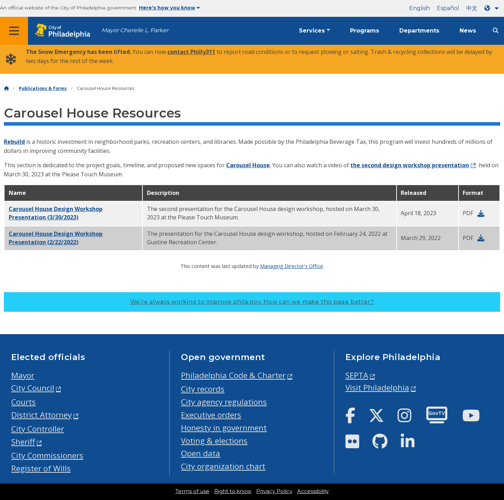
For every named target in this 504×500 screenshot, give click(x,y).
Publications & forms (43, 88)
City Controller (37, 428)
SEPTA (356, 375)
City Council (32, 387)
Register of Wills (41, 468)
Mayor (22, 375)
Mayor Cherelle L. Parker (135, 30)
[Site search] (495, 30)
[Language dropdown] (493, 8)
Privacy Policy (274, 491)
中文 (471, 8)
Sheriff (23, 441)
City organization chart (223, 466)
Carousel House (248, 165)
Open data (200, 453)
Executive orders (211, 414)
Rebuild (14, 142)
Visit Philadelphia (377, 387)
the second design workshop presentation (409, 165)
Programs (364, 30)
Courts (23, 401)
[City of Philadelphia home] (64, 30)
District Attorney (41, 414)
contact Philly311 (191, 52)
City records (202, 388)
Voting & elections (214, 440)
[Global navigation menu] (14, 31)
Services (312, 30)
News (468, 30)
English (419, 8)
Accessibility (313, 491)
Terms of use (192, 491)
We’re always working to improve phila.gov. (252, 301)
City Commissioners (47, 455)
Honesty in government (224, 427)
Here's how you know (169, 7)
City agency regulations (224, 401)
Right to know (232, 491)
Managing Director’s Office (291, 265)
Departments (419, 30)
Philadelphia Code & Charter (233, 375)
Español (448, 8)
